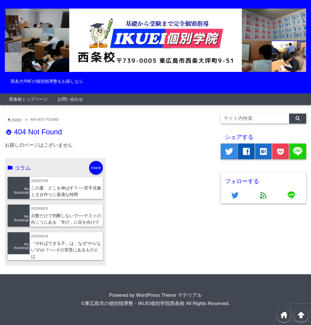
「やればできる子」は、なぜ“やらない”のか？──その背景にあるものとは (66, 250)
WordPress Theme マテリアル (169, 295)
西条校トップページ (28, 99)
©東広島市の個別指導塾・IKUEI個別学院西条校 (133, 303)
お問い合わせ (70, 99)
